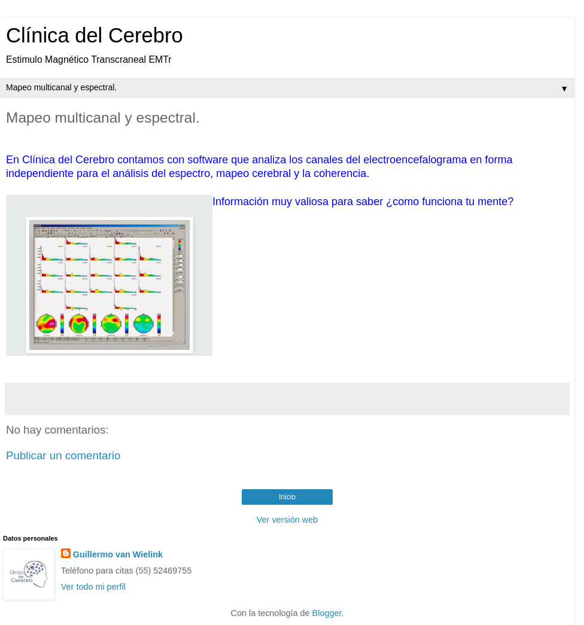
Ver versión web (287, 520)
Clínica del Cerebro (94, 35)
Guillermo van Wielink (118, 554)
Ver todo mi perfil (93, 587)
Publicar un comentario (63, 455)
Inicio (287, 497)
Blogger (327, 613)
